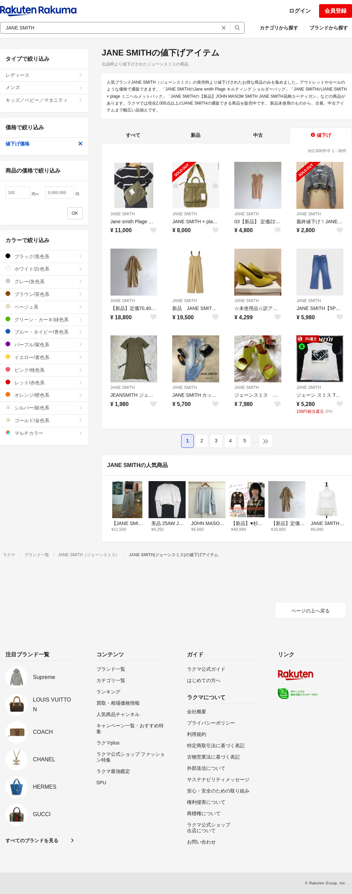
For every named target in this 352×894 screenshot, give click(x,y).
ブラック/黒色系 (44, 256)
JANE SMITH (122, 214)
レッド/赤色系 (44, 382)
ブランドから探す (328, 28)
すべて (133, 135)
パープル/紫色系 (44, 344)
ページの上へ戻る (310, 610)
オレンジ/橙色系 (44, 395)
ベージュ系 (44, 307)
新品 (195, 135)
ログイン (300, 11)
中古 (258, 135)
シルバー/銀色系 (44, 407)
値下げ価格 (44, 143)
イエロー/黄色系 (44, 357)
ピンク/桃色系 (44, 370)
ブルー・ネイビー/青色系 (44, 332)
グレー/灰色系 (44, 281)
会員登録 (336, 11)
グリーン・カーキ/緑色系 (44, 319)
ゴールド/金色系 (44, 420)
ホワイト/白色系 (44, 269)
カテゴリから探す (279, 28)
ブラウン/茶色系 (44, 294)
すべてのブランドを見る (31, 840)
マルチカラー (44, 433)
